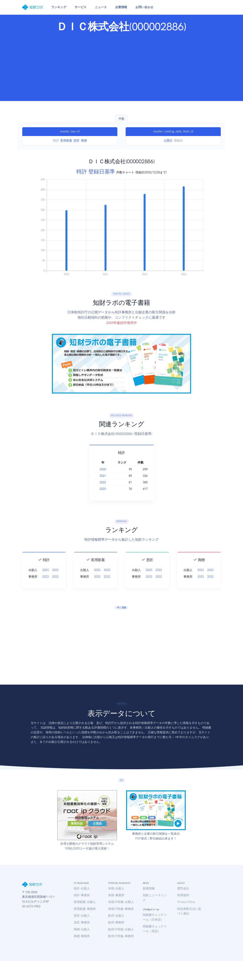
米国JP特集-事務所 (121, 909)
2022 (110, 482)
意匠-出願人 (82, 915)
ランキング (58, 7)
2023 (110, 489)
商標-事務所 (82, 936)
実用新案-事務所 (85, 909)
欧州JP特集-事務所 (121, 936)
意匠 (77, 140)
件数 (121, 118)
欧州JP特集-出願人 (121, 929)
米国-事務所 (116, 895)
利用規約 (183, 895)
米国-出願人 (116, 888)
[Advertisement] (121, 65)
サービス (81, 7)
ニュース (101, 7)
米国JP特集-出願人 (121, 902)
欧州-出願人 (116, 915)
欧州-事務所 (116, 922)
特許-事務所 (82, 895)
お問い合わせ (144, 7)
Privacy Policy (186, 902)
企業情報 (121, 7)
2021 (110, 476)
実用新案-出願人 (85, 902)
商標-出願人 (82, 929)
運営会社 (183, 888)
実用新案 (66, 140)
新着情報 (149, 888)
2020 (110, 469)
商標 (84, 140)
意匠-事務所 (82, 922)
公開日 (168, 140)
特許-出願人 (82, 888)
